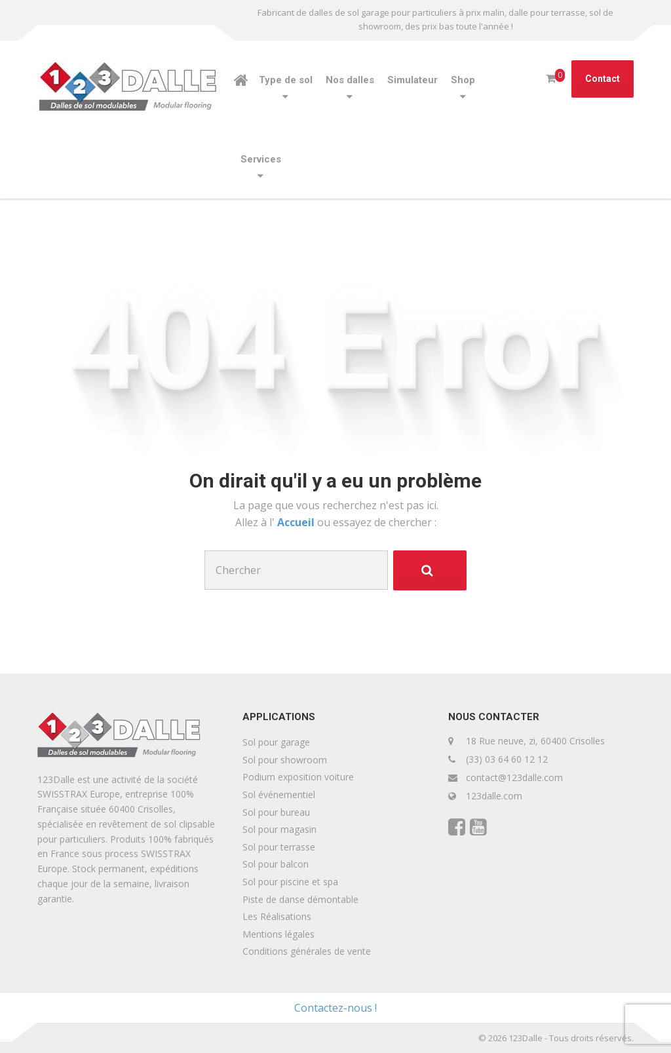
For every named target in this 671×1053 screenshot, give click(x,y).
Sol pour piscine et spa (290, 881)
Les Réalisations (276, 916)
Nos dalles (350, 80)
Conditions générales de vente (306, 951)
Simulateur (412, 80)
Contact (602, 78)
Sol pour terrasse (278, 847)
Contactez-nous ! (335, 1008)
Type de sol (286, 80)
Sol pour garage (276, 742)
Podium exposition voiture (298, 777)
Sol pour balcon (275, 864)
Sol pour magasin (279, 829)
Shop (463, 80)
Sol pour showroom (284, 760)
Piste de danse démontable (300, 899)
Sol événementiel (278, 794)
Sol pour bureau (276, 812)
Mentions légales (278, 934)
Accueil (297, 522)
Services (260, 159)
